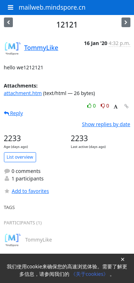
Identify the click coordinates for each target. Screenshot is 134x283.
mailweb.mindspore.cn (52, 7)
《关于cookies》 (90, 273)
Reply (13, 113)
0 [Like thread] (92, 105)
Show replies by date (106, 124)
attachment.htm (23, 93)
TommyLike (41, 47)
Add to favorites (26, 191)
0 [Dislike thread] (105, 105)
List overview (20, 157)
